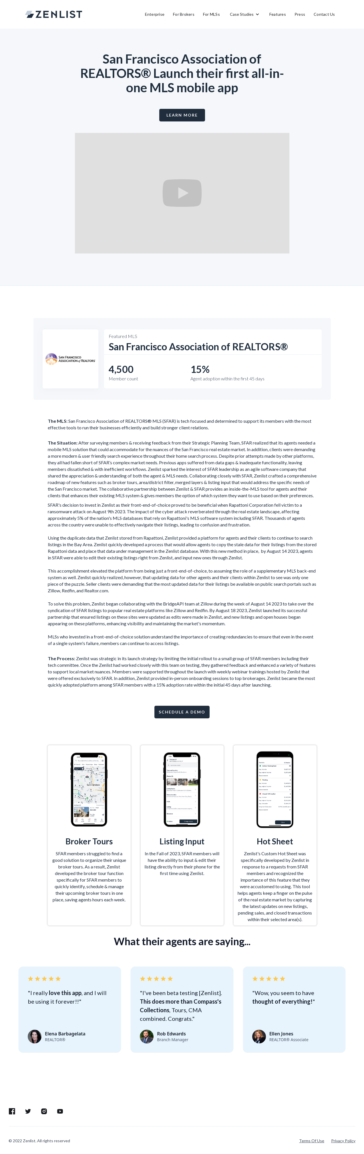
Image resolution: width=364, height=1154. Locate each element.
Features (277, 14)
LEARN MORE (182, 115)
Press (300, 14)
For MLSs (211, 14)
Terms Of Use (311, 1140)
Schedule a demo (182, 711)
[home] (53, 14)
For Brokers (183, 14)
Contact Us (324, 14)
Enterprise (155, 14)
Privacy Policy (343, 1140)
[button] (244, 14)
